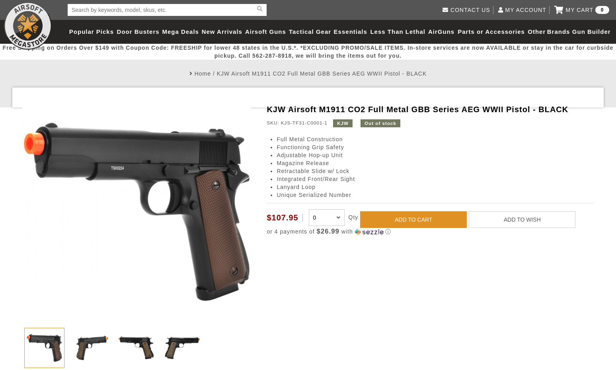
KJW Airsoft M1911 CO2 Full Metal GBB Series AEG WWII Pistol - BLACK (322, 73)
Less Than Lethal (397, 31)
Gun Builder (591, 31)
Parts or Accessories (491, 31)
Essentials (350, 31)
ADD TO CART (413, 219)
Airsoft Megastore (28, 26)
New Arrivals (222, 31)
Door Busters (138, 31)
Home (203, 73)
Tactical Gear (310, 31)
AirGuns (441, 31)
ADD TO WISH (522, 219)
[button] (430, 232)
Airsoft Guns (265, 31)
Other (537, 31)
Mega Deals (180, 31)
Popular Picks (91, 31)
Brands (558, 31)
